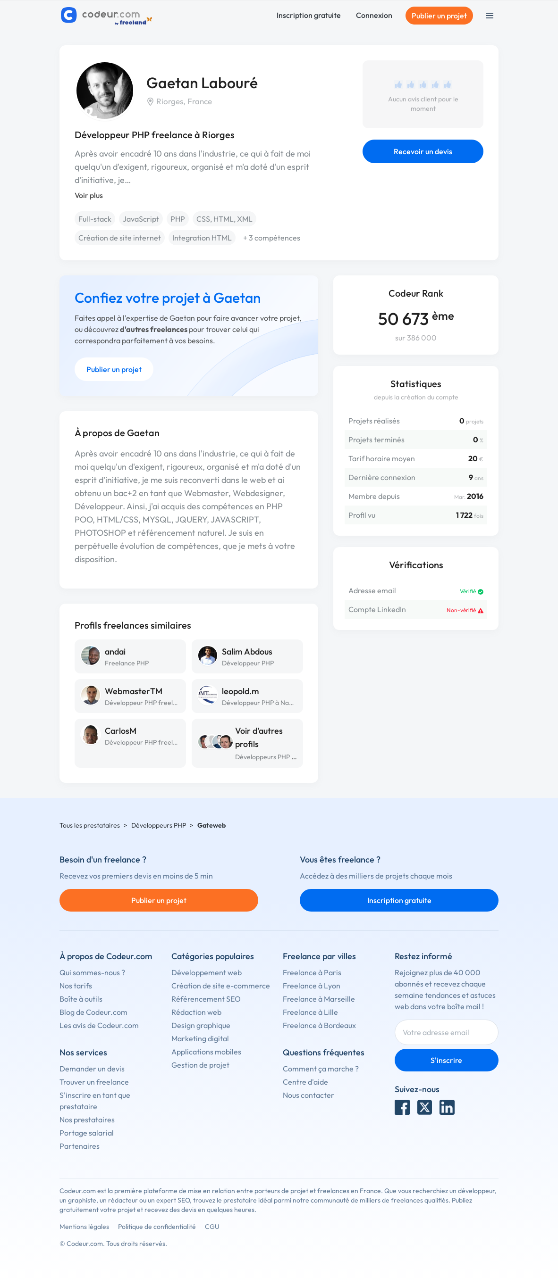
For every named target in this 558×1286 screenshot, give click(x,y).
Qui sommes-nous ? (92, 972)
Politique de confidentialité (157, 1226)
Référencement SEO (206, 999)
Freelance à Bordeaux (319, 1025)
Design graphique (200, 1025)
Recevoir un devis (423, 151)
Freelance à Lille (310, 1012)
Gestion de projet (200, 1065)
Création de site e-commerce (220, 985)
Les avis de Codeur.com (99, 1025)
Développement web (206, 972)
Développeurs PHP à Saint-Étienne (286, 757)
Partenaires (79, 1146)
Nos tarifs (75, 985)
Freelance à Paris (312, 972)
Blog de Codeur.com (93, 1012)
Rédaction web (196, 1012)
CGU (212, 1226)
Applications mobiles (206, 1051)
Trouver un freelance (94, 1082)
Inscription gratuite (309, 15)
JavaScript (141, 219)
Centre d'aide (305, 1082)
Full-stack (94, 219)
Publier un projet (439, 15)
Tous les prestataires (89, 825)
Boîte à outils (80, 999)
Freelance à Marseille (319, 999)
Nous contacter (308, 1095)
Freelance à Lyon (311, 985)
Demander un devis (92, 1068)
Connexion (374, 15)
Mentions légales (84, 1226)
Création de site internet (119, 237)
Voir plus (89, 195)
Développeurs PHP (158, 825)
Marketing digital (200, 1038)
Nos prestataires (87, 1119)
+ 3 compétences (271, 237)
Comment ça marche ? (321, 1068)
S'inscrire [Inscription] (446, 1060)
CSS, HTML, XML (224, 219)
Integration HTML (202, 237)
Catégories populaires (212, 956)
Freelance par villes (319, 956)
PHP (177, 219)
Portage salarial (86, 1132)
